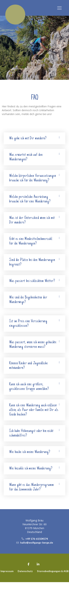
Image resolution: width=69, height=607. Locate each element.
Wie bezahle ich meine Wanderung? (30, 468)
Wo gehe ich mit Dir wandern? (28, 138)
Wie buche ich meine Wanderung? (29, 452)
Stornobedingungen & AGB (53, 596)
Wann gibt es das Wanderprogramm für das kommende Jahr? (31, 487)
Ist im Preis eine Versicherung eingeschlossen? (28, 323)
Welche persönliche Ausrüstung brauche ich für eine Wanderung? (30, 199)
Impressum (7, 596)
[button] (59, 8)
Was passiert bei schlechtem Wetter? (32, 281)
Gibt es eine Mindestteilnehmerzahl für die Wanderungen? (30, 241)
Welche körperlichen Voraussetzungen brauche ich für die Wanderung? (32, 178)
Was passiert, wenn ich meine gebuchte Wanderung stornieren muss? (32, 344)
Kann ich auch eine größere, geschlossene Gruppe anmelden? (29, 386)
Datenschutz (25, 596)
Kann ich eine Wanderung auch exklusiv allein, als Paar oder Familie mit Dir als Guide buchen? (33, 410)
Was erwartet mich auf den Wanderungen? (26, 157)
